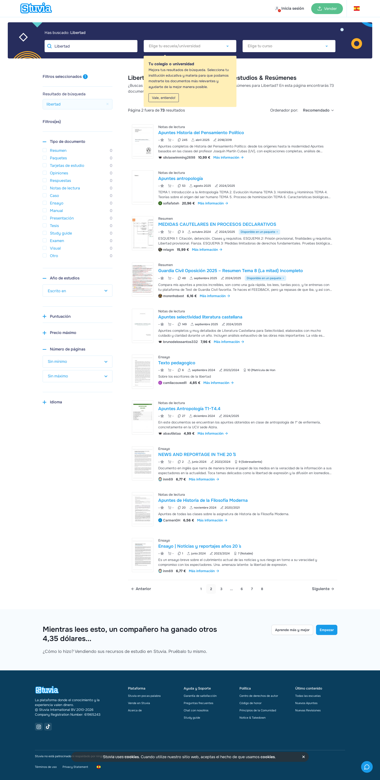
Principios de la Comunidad (257, 710)
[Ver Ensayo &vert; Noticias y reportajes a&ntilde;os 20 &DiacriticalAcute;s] (232, 555)
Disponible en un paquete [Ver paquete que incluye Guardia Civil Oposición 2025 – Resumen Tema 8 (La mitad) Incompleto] (265, 278)
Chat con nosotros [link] (196, 710)
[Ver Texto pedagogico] (232, 372)
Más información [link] (228, 157)
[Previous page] (141, 589)
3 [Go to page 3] (221, 589)
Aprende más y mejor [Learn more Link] (292, 630)
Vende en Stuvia (139, 703)
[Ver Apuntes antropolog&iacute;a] (232, 187)
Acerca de (135, 710)
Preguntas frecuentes (198, 703)
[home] (36, 8)
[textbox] (190, 46)
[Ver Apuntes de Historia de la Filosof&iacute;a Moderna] (232, 509)
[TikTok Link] (48, 727)
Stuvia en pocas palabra (144, 696)
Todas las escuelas (308, 696)
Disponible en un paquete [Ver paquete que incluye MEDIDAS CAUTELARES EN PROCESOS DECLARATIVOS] (259, 232)
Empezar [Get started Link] (327, 630)
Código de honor (250, 703)
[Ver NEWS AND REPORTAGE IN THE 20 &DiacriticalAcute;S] (232, 463)
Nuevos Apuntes (306, 703)
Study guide (192, 718)
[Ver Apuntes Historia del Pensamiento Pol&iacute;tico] (232, 141)
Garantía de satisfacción (200, 696)
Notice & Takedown (252, 718)
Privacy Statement (75, 767)
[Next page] (323, 589)
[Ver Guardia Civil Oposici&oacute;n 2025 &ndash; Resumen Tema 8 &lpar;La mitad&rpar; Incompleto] (232, 280)
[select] (318, 110)
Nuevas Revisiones (308, 710)
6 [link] (242, 589)
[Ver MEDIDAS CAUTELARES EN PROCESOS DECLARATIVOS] (232, 233)
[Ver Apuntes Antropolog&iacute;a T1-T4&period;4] (232, 418)
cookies (132, 756)
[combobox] (190, 46)
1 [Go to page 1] (201, 589)
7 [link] (252, 589)
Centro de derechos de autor (258, 696)
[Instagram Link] (39, 727)
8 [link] (262, 589)
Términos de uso (46, 767)
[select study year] (77, 290)
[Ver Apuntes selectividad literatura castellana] (232, 326)
